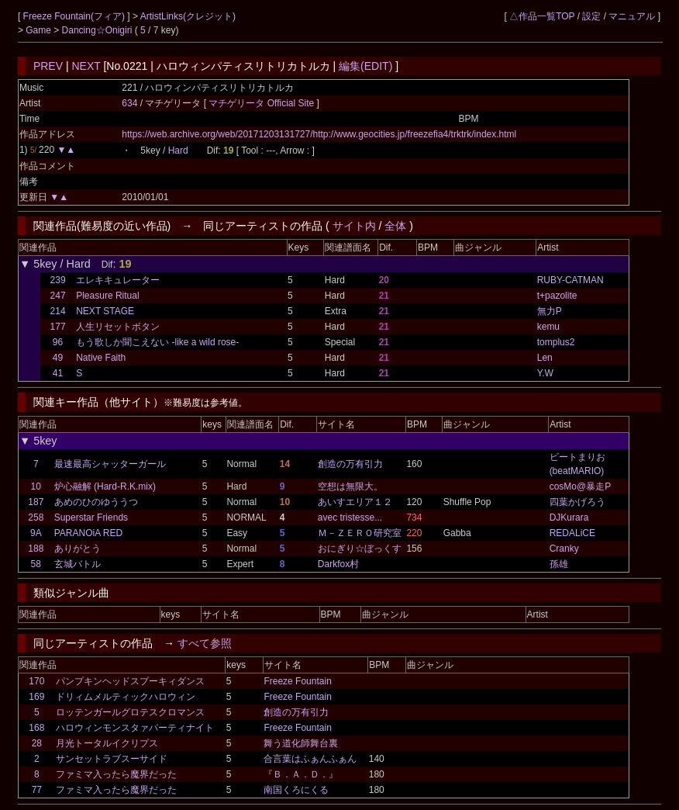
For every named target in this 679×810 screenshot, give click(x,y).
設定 (591, 16)
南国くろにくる (296, 789)
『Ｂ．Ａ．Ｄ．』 (301, 774)
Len (545, 357)
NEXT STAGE (105, 311)
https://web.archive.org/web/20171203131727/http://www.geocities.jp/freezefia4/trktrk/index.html (319, 134)
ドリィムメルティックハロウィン (125, 696)
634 (129, 103)
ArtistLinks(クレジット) (188, 16)
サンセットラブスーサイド (111, 758)
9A (36, 533)
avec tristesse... (350, 517)
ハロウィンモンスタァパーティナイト (135, 727)
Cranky (564, 548)
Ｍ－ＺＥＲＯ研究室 (360, 533)
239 (58, 280)
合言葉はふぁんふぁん (310, 758)
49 (58, 357)
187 (35, 502)
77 (37, 789)
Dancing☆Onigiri (98, 30)
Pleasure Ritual (107, 295)
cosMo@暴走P (581, 486)
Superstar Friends (91, 517)
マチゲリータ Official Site (262, 103)
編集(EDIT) (365, 66)
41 (58, 373)
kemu (548, 326)
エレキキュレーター (118, 280)
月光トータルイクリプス (107, 743)
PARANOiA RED (88, 533)
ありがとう (77, 548)
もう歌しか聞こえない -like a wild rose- (157, 342)
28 (37, 743)
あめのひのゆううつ (96, 502)
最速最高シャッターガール (110, 464)
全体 (395, 226)
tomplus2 (556, 342)
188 (35, 548)
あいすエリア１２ (355, 502)
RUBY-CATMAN (570, 280)
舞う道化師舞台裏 (301, 743)
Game (39, 30)
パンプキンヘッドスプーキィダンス (130, 681)
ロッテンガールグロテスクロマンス (130, 712)
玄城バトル (77, 564)
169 (36, 696)
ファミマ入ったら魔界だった (116, 774)
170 (36, 681)
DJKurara (569, 517)
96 (58, 342)
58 (36, 564)
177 (58, 326)
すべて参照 (205, 643)
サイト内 (354, 226)
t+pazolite (557, 295)
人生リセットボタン (118, 326)
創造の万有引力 (350, 464)
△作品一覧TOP (541, 16)
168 (36, 727)
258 (35, 517)
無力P (549, 311)
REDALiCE (572, 533)
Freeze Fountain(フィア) (75, 16)
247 (58, 295)
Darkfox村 (338, 564)
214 (58, 311)
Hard (178, 150)
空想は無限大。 (350, 486)
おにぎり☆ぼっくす (360, 548)
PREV (48, 66)
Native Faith (101, 357)
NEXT (85, 66)
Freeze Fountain (297, 681)
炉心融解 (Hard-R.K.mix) (105, 486)
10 (36, 486)
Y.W (545, 373)
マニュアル (631, 16)
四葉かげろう (577, 502)
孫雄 (559, 564)
